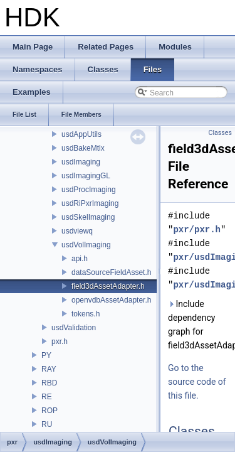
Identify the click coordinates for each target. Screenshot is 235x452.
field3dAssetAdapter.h (108, 286)
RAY (48, 369)
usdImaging (80, 162)
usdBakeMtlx (83, 148)
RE (46, 396)
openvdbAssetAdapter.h (111, 300)
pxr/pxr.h (197, 229)
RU (46, 424)
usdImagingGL (85, 175)
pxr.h (59, 341)
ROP (49, 410)
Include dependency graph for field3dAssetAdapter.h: (199, 324)
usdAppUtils (81, 134)
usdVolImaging (86, 244)
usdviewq (77, 231)
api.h (79, 258)
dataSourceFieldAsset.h (111, 272)
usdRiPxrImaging (89, 203)
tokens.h (85, 313)
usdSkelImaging (88, 217)
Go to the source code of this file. (197, 382)
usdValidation (73, 327)
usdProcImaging (88, 189)
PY (46, 355)
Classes (220, 133)
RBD (49, 383)
